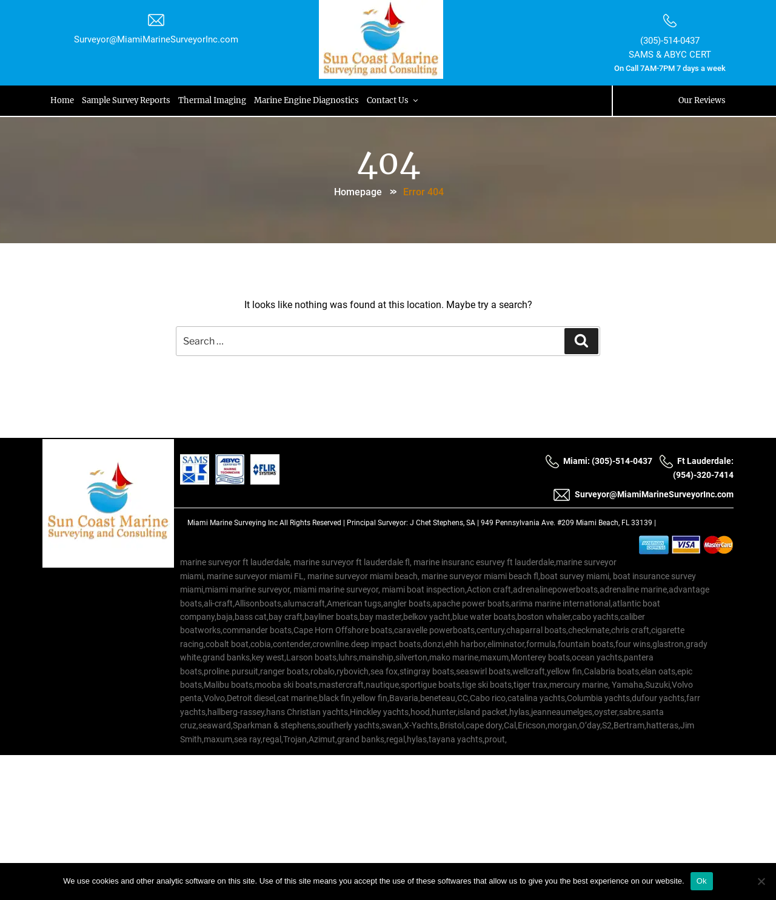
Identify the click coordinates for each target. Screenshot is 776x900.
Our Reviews (700, 100)
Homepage (358, 190)
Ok (702, 880)
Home (64, 100)
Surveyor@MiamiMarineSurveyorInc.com (157, 39)
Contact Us (398, 100)
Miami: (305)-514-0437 (598, 461)
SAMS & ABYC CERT (668, 54)
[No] (761, 881)
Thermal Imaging (215, 100)
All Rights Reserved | (313, 523)
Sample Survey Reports (128, 100)
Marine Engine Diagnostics (310, 100)
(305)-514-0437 (668, 40)
